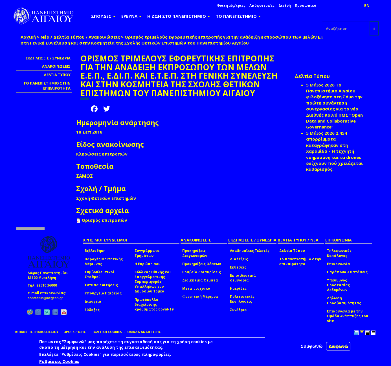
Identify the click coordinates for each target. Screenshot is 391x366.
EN (367, 5)
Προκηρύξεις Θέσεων (201, 263)
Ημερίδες (238, 288)
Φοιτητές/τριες (231, 5)
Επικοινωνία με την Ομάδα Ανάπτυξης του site (347, 316)
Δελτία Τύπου (292, 250)
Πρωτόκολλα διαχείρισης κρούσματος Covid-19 (154, 304)
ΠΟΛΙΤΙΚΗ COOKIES (106, 332)
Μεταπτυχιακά (196, 288)
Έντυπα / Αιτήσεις (101, 285)
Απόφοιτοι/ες (261, 5)
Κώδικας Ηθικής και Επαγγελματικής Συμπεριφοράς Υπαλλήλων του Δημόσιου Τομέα (153, 282)
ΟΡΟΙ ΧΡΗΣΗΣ (74, 332)
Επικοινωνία (338, 263)
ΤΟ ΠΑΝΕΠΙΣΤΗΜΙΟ (238, 16)
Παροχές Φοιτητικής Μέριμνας (104, 261)
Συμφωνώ (312, 346)
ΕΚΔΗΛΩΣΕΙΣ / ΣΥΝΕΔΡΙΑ (48, 58)
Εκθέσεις (238, 267)
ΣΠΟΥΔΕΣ (103, 16)
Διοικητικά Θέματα (200, 280)
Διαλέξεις (239, 259)
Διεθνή (284, 5)
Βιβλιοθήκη (95, 250)
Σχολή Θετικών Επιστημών (106, 198)
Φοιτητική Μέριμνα (200, 296)
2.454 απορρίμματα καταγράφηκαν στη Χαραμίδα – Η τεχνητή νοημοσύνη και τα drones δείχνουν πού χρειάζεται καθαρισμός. (334, 151)
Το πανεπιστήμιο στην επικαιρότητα (300, 261)
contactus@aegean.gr (47, 298)
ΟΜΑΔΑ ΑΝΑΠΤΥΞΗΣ (144, 332)
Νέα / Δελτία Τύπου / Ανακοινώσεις (80, 37)
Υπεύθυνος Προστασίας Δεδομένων (338, 285)
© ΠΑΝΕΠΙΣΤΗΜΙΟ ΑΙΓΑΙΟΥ (36, 332)
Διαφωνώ (338, 346)
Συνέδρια (238, 309)
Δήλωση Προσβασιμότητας (344, 300)
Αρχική (28, 37)
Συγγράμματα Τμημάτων (147, 253)
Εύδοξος (92, 309)
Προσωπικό (305, 5)
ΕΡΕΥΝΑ (131, 16)
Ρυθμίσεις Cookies (59, 361)
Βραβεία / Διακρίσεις (201, 272)
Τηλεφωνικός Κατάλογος (339, 253)
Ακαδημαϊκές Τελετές (249, 250)
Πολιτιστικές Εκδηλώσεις (242, 299)
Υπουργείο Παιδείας (103, 293)
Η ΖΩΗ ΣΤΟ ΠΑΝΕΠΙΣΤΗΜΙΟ (178, 16)
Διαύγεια (93, 301)
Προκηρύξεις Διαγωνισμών (194, 253)
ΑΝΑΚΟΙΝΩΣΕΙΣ (56, 66)
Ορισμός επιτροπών (104, 220)
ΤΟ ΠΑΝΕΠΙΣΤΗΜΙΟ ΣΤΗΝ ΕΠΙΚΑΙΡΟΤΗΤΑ (47, 86)
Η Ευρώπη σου (148, 263)
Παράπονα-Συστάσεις (347, 272)
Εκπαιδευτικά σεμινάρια (243, 278)
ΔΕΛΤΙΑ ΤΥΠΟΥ (57, 74)
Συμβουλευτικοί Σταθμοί (99, 274)
